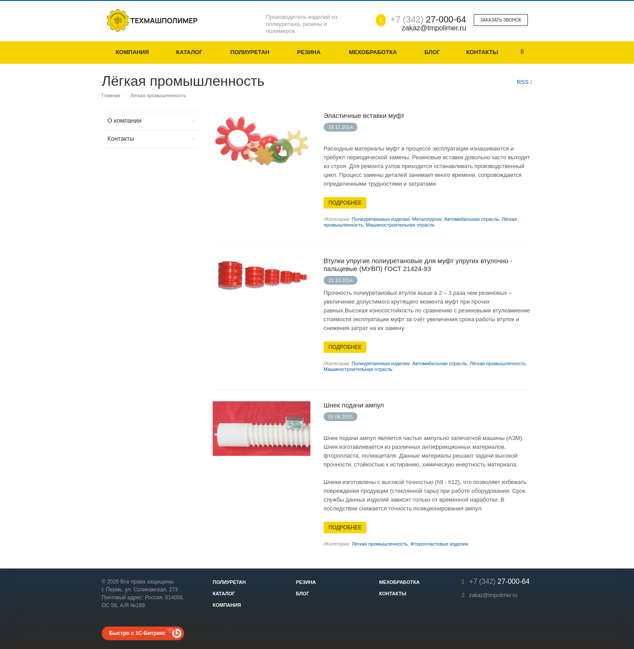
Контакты (482, 52)
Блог (432, 52)
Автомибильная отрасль (471, 219)
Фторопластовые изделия (439, 543)
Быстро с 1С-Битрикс (137, 633)
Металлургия (427, 219)
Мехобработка (373, 52)
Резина (309, 52)
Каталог (189, 52)
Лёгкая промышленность (498, 363)
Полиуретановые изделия (380, 219)
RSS (524, 82)
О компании (124, 120)
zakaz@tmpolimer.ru (493, 595)
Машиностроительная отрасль (400, 224)
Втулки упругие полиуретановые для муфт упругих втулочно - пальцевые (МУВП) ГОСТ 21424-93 (418, 264)
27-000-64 (428, 19)
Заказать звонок (500, 20)
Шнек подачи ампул (354, 405)
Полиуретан (249, 52)
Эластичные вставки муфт (364, 115)
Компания (132, 52)
